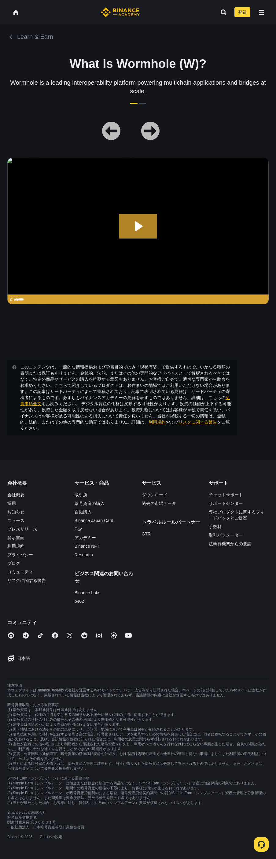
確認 (138, 479)
